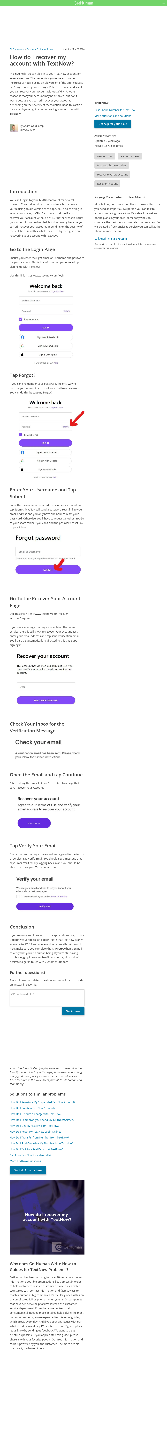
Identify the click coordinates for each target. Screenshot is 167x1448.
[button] (163, 3)
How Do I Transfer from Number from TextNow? (39, 1137)
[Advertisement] (47, 160)
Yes (90, 1426)
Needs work (102, 1426)
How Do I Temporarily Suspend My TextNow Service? (42, 1120)
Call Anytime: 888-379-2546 (110, 238)
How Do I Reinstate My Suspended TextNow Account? (42, 1102)
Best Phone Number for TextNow (114, 110)
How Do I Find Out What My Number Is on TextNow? (41, 1143)
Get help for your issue (28, 1170)
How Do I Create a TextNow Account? (32, 1108)
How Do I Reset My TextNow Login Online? (35, 1131)
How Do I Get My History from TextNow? (34, 1126)
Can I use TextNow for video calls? (30, 1155)
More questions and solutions (112, 116)
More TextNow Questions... (26, 1161)
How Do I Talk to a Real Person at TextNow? (36, 1149)
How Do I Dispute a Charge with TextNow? (35, 1114)
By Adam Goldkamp (32, 126)
